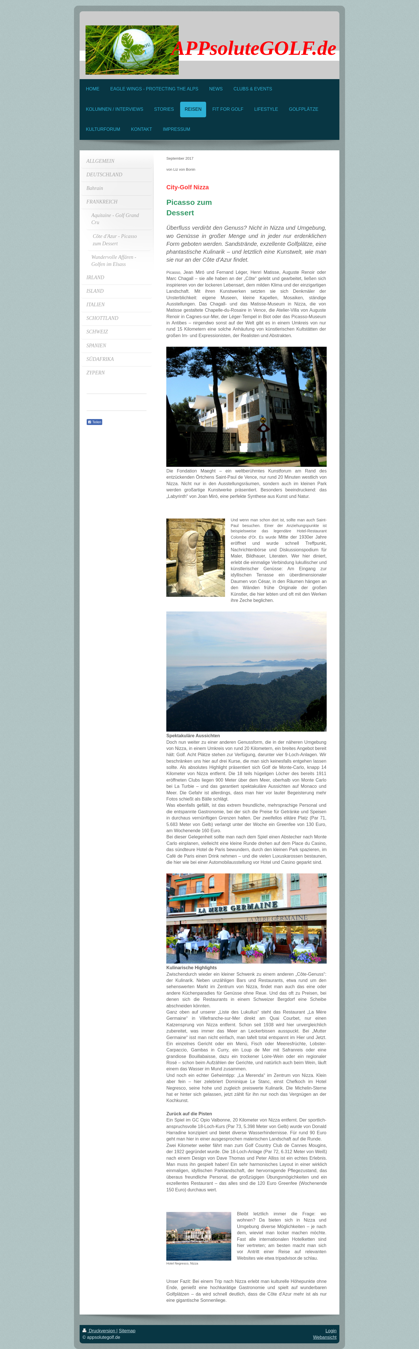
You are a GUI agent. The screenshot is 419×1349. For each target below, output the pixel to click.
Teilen (94, 422)
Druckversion (99, 1330)
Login (331, 1330)
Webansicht (325, 1337)
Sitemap (127, 1330)
